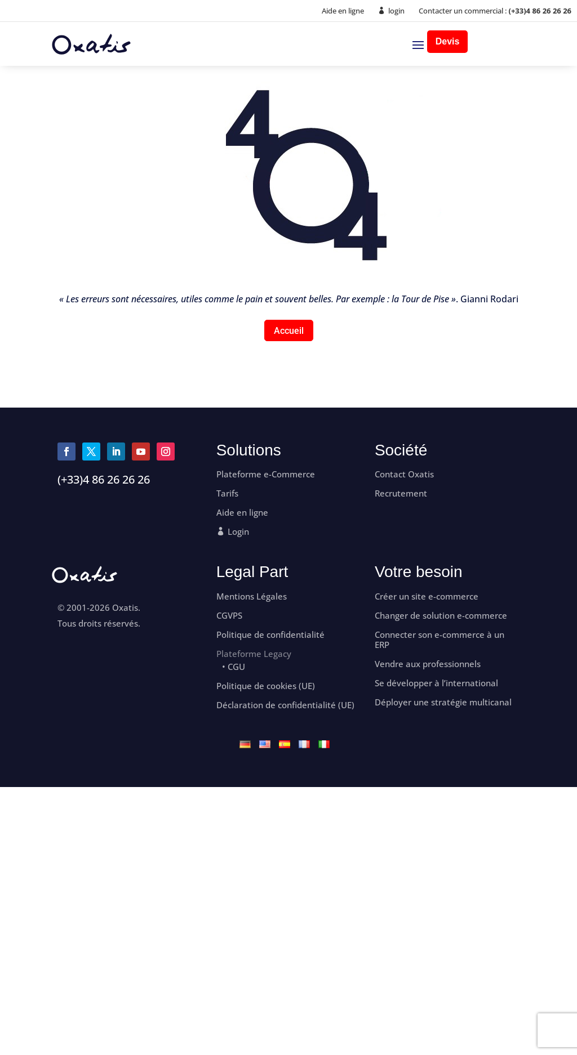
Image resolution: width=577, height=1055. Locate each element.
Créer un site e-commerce (426, 596)
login (396, 11)
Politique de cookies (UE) (265, 686)
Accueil (289, 330)
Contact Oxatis (404, 474)
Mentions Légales (251, 596)
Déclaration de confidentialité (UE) (285, 705)
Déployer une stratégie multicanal (443, 702)
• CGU (233, 666)
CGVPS (229, 615)
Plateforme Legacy (253, 654)
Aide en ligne (343, 11)
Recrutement (401, 493)
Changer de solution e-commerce (441, 615)
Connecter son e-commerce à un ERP (439, 639)
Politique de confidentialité (270, 634)
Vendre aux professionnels (428, 664)
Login (238, 531)
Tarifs (227, 493)
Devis (448, 41)
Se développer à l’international (436, 683)
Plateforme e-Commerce (265, 474)
